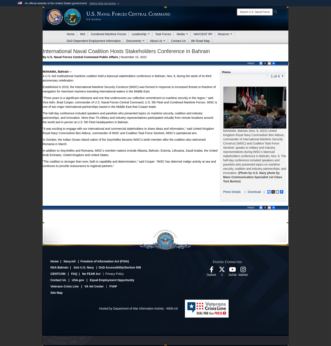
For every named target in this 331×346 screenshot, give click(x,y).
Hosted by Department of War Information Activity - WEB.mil (138, 308)
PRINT (251, 63)
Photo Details (232, 192)
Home (71, 34)
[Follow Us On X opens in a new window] (222, 270)
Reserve (225, 34)
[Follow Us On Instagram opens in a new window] (243, 270)
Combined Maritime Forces (108, 34)
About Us (158, 41)
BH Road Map (200, 41)
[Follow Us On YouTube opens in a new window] (232, 270)
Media (182, 34)
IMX (82, 34)
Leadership (141, 34)
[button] (105, 3)
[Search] (255, 12)
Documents (135, 41)
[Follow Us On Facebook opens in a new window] (211, 270)
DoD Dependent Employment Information (94, 41)
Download (254, 192)
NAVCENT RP (203, 34)
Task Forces (163, 34)
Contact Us (178, 41)
